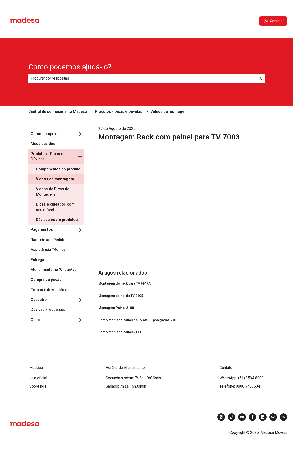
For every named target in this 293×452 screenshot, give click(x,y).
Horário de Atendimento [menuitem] (125, 367)
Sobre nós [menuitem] (37, 386)
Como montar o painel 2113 (119, 332)
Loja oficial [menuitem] (38, 378)
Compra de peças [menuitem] (46, 279)
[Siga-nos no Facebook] (252, 417)
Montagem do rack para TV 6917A (124, 283)
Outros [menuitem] (37, 319)
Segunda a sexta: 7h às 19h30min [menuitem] (133, 378)
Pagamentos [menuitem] (42, 229)
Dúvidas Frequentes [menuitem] (48, 309)
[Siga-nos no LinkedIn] (263, 417)
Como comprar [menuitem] (44, 133)
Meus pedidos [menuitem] (43, 143)
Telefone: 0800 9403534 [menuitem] (240, 386)
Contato (273, 21)
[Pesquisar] (260, 78)
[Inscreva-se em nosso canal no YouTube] (242, 417)
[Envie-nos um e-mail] (273, 417)
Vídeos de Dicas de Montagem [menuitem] (52, 191)
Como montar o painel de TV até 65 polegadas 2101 (138, 320)
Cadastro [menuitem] (39, 299)
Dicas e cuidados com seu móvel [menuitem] (55, 207)
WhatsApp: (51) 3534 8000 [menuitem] (242, 378)
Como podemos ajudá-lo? (69, 66)
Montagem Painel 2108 (116, 308)
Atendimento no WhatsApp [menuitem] (54, 269)
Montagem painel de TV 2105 (120, 296)
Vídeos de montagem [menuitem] (55, 179)
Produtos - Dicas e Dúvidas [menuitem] (47, 156)
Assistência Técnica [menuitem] (48, 249)
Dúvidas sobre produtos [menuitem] (57, 219)
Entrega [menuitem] (37, 260)
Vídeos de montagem (169, 111)
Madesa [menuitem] (36, 367)
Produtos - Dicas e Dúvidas (118, 111)
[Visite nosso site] (283, 417)
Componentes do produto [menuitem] (58, 169)
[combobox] (142, 78)
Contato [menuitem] (226, 367)
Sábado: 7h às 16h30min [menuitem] (126, 386)
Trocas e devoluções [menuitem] (49, 289)
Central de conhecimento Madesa (57, 111)
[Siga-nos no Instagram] (221, 417)
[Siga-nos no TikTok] (231, 417)
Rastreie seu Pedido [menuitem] (48, 239)
